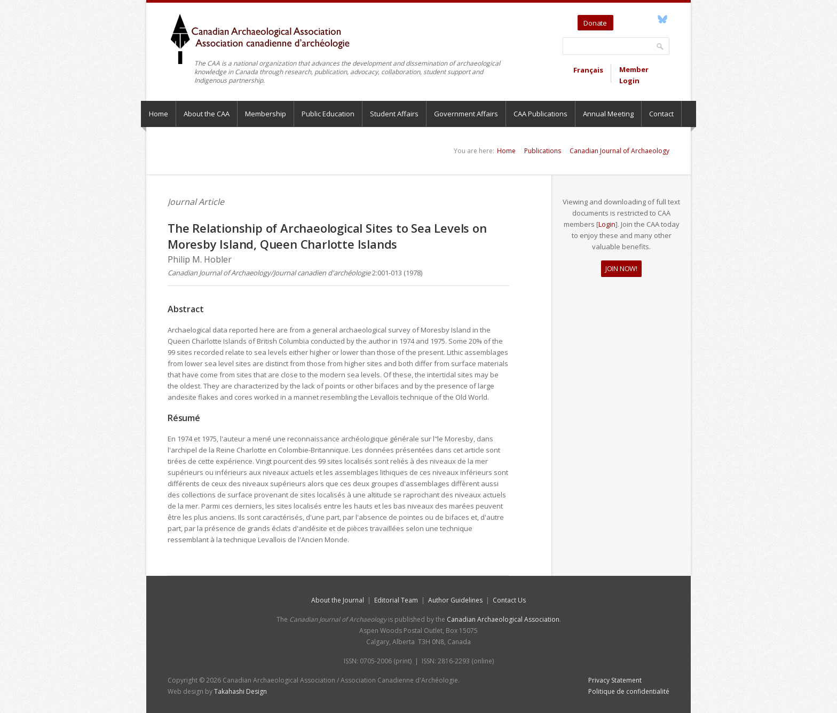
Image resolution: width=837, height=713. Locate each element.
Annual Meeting (608, 113)
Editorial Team (396, 600)
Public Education (328, 113)
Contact (661, 113)
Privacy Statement (615, 680)
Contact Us (509, 600)
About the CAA (207, 113)
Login (606, 224)
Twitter (623, 19)
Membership (265, 113)
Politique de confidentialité (628, 691)
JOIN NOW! (621, 268)
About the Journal (337, 600)
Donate (595, 23)
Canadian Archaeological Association (503, 619)
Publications (542, 150)
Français (588, 70)
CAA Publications (540, 113)
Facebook (650, 19)
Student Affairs (394, 113)
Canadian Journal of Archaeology (619, 150)
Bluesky (662, 19)
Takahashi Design (240, 691)
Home (158, 113)
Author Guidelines (455, 600)
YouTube (637, 19)
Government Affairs (466, 113)
